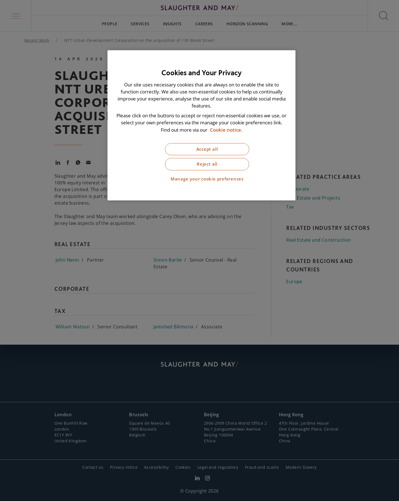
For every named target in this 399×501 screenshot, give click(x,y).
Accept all (207, 149)
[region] (201, 125)
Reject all (207, 164)
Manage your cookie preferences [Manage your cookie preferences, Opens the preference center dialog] (207, 179)
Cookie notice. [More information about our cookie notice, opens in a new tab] (226, 130)
